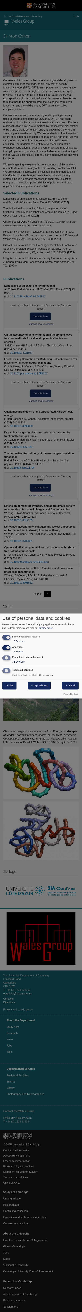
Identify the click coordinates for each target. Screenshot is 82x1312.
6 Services (18, 662)
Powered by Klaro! (71, 694)
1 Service (17, 651)
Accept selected (39, 685)
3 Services (18, 641)
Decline (9, 685)
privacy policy (46, 628)
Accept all (70, 685)
